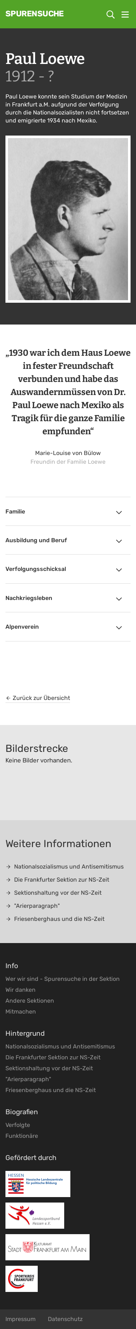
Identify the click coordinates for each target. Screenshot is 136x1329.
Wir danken (20, 989)
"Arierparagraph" (32, 905)
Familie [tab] (64, 512)
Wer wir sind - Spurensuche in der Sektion (62, 978)
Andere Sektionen (29, 1000)
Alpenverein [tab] (64, 627)
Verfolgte (17, 1124)
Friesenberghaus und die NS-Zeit (54, 918)
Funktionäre (21, 1135)
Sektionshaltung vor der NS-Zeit (53, 892)
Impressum (20, 1319)
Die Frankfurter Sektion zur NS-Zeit (57, 879)
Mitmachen (20, 1011)
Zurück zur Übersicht (37, 697)
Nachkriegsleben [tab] (64, 599)
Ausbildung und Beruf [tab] (64, 541)
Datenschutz (65, 1319)
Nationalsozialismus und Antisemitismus (64, 866)
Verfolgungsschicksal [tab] (64, 569)
